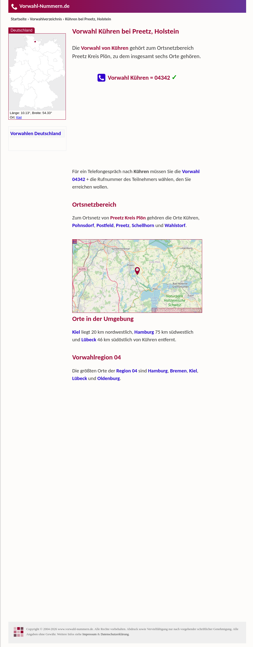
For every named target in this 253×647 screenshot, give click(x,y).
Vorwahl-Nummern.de (40, 6)
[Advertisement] (137, 127)
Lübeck (88, 339)
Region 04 (126, 371)
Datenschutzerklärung (115, 634)
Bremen (178, 371)
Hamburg (144, 332)
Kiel (76, 332)
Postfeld (105, 225)
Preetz (122, 225)
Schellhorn (143, 225)
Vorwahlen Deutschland (35, 133)
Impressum (90, 634)
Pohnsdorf (83, 225)
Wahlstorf (175, 225)
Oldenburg (108, 378)
